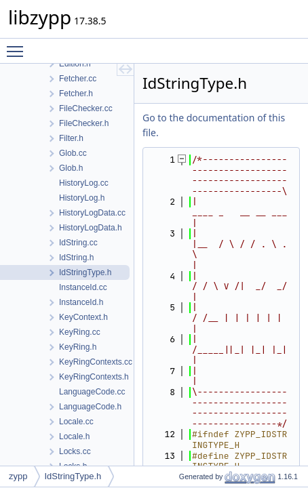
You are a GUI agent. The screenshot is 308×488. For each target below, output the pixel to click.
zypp (18, 476)
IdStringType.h (72, 476)
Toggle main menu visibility (18, 45)
